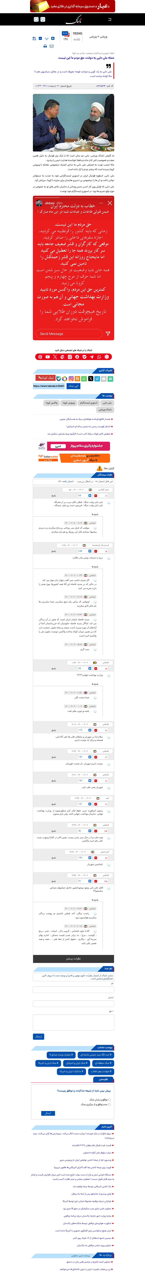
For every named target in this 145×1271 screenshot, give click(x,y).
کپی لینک (73, 386)
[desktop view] (42, 19)
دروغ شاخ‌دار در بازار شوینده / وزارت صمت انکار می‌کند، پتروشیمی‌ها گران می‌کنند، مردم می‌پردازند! (73, 1136)
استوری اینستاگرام (88, 403)
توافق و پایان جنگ (98, 1100)
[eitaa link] (62, 356)
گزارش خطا (109, 468)
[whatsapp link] (99, 356)
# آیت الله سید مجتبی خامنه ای (96, 1055)
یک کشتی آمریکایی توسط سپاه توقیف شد (92, 1186)
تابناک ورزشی (105, 410)
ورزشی (103, 37)
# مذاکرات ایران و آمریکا (71, 1071)
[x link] (55, 356)
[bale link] (84, 356)
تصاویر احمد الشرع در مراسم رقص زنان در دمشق (88, 1262)
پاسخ (54, 495)
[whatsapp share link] (84, 379)
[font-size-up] (52, 38)
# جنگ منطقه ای (103, 1063)
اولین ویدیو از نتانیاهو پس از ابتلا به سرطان (91, 1194)
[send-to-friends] (51, 46)
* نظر (111, 1011)
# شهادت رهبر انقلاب (101, 1071)
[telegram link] (92, 356)
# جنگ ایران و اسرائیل (76, 1063)
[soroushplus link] (77, 356)
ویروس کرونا (69, 403)
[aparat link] (40, 356)
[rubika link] (106, 356)
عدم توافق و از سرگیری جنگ (94, 1104)
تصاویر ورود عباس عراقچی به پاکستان (94, 1245)
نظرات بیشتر (73, 959)
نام (112, 983)
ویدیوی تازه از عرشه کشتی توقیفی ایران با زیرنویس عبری (85, 1160)
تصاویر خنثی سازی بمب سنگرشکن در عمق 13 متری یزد (87, 1209)
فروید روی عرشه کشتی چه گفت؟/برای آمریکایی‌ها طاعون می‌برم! (82, 1167)
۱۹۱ (65, 36)
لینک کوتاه (46, 377)
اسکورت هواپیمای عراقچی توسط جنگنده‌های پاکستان (87, 1223)
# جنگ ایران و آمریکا (48, 1063)
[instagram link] (69, 356)
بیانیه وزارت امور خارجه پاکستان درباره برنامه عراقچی (87, 1216)
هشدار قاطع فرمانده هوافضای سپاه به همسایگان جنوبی (85, 419)
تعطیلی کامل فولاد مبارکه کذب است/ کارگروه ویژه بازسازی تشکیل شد (78, 434)
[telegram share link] (97, 379)
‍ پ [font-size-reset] (46, 38)
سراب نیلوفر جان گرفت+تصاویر (97, 1153)
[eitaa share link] (77, 379)
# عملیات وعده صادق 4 (61, 1055)
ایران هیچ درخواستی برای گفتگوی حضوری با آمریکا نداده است (83, 1231)
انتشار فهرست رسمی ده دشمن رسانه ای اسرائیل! (88, 426)
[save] (34, 38)
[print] (45, 46)
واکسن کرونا (51, 403)
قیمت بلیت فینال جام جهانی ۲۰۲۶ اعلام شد (91, 1145)
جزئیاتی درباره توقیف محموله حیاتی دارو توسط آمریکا (87, 1201)
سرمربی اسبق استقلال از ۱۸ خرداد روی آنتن (92, 1238)
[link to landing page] (74, 19)
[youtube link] (47, 356)
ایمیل (111, 997)
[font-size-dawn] (40, 38)
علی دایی (107, 403)
